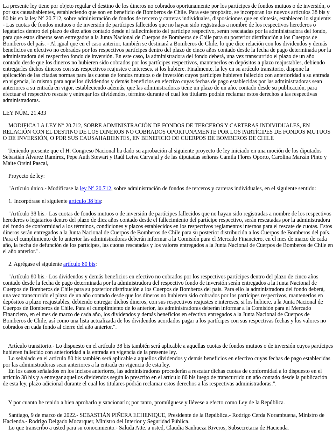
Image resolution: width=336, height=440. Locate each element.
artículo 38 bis (85, 201)
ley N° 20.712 (95, 188)
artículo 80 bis (79, 264)
